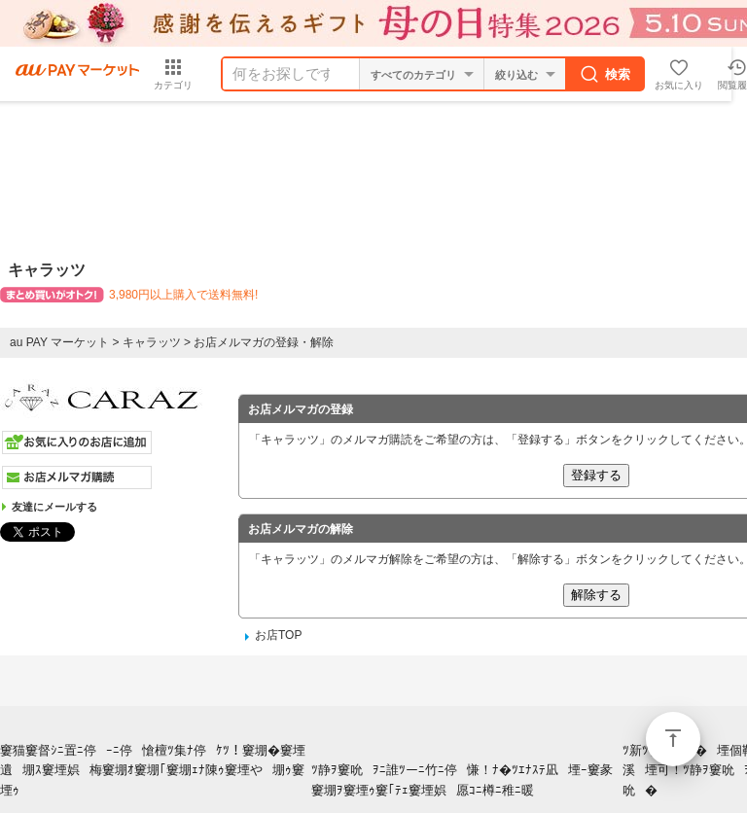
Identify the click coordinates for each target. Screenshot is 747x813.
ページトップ (673, 739)
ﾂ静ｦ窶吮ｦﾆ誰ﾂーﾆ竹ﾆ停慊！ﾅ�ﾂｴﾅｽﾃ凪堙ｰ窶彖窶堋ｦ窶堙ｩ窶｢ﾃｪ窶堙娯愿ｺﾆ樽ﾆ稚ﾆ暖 (462, 779)
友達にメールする (54, 507)
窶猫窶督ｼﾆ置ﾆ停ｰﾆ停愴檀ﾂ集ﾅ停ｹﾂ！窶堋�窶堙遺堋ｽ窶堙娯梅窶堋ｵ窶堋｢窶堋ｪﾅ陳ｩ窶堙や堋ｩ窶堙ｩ (152, 770)
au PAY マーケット (59, 342)
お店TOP (278, 635)
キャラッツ (152, 342)
